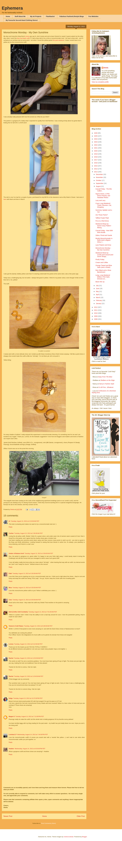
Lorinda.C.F (13, 734)
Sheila (106, 68)
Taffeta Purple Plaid (102, 218)
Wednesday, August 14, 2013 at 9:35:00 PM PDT (30, 748)
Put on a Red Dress (102, 221)
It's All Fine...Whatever (106, 387)
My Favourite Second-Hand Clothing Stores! (22, 20)
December (99, 174)
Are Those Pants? (102, 215)
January (99, 303)
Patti (10, 573)
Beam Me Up (100, 282)
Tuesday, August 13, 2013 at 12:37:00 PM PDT (27, 698)
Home (8, 16)
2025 (96, 136)
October (99, 180)
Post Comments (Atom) (48, 823)
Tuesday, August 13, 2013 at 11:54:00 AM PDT (28, 676)
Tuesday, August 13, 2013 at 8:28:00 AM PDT (38, 626)
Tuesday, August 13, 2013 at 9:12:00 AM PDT (28, 644)
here (5, 199)
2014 (96, 169)
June (98, 288)
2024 (96, 139)
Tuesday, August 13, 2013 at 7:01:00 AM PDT (43, 612)
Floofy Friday (100, 259)
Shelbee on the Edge (107, 380)
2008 (96, 319)
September (100, 183)
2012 (96, 307)
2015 (96, 166)
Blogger (84, 836)
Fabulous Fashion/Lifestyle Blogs (71, 16)
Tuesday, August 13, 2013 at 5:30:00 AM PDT (26, 573)
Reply (10, 527)
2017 (96, 160)
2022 (96, 145)
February (99, 300)
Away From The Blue (105, 377)
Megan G (12, 716)
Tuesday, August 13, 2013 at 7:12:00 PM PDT (29, 716)
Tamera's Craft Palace (16, 626)
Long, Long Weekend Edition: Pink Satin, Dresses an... (103, 277)
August (98, 186)
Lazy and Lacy (100, 200)
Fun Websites (93, 16)
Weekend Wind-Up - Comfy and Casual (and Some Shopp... (104, 254)
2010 (96, 313)
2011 (96, 310)
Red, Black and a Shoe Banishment (103, 271)
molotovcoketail (68, 836)
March (98, 297)
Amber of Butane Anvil (16, 553)
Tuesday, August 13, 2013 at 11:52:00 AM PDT (28, 658)
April (97, 294)
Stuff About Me (20, 16)
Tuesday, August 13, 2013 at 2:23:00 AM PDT (25, 521)
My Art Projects (35, 16)
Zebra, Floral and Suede (104, 235)
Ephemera (12, 8)
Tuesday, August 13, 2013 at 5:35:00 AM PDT (27, 587)
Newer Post (7, 816)
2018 (96, 157)
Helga (11, 698)
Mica (10, 587)
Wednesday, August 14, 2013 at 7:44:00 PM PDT (32, 734)
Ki (9, 521)
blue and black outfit (23, 38)
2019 (96, 154)
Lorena (27, 36)
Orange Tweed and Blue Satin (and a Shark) (104, 266)
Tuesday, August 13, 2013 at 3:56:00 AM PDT (39, 553)
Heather (11, 748)
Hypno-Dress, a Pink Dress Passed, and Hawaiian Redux (103, 195)
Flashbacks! (50, 16)
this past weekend (58, 40)
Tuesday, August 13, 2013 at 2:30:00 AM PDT (28, 533)
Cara (10, 600)
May (97, 291)
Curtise (11, 533)
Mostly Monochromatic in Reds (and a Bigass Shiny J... (104, 240)
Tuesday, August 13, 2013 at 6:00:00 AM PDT (27, 600)
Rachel (11, 658)
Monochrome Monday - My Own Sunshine (103, 249)
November (99, 177)
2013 (96, 172)
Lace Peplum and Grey (103, 245)
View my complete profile (100, 82)
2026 (96, 133)
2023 (96, 142)
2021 (96, 148)
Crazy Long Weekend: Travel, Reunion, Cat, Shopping (104, 205)
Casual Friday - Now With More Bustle (104, 231)
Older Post (81, 816)
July (97, 285)
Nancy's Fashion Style (106, 384)
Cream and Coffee (102, 262)
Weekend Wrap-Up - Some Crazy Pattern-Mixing (103, 225)
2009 (96, 316)
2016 (96, 163)
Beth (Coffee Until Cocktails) (18, 612)
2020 (96, 151)
